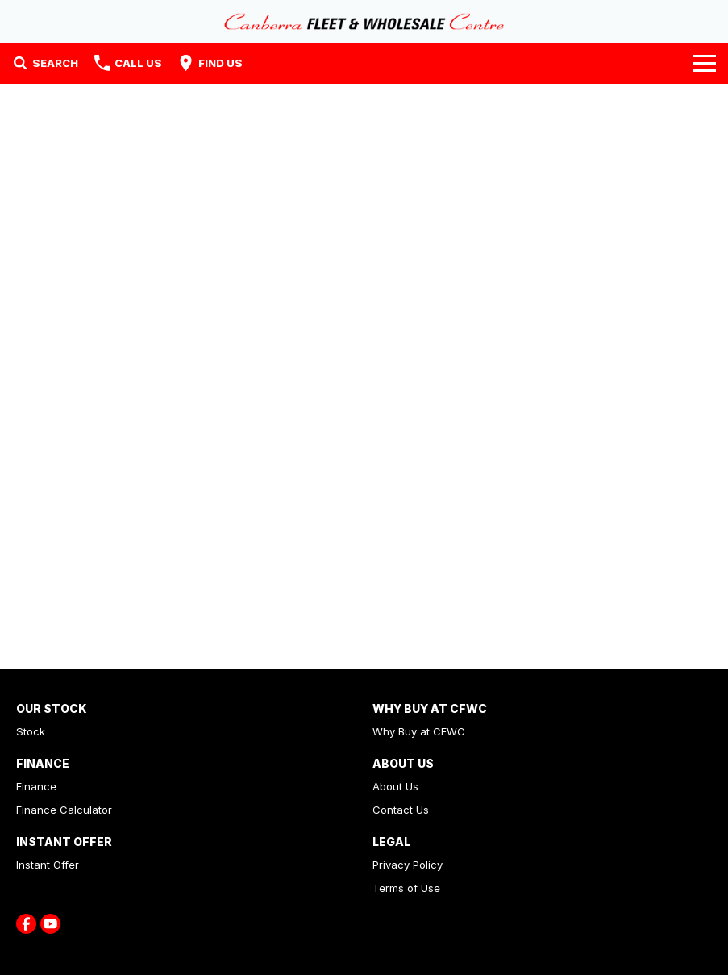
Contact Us (400, 809)
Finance (36, 786)
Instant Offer (47, 864)
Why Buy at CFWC (418, 731)
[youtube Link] (50, 924)
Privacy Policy (407, 864)
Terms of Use (406, 887)
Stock (30, 731)
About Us (395, 786)
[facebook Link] (26, 924)
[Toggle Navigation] (704, 63)
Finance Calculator (64, 809)
